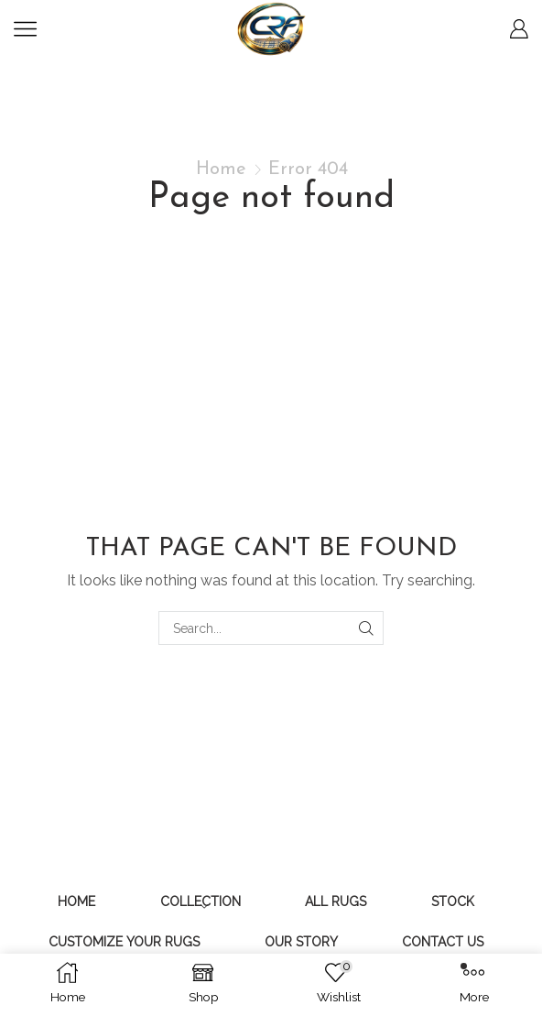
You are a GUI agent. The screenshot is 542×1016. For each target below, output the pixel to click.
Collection (200, 901)
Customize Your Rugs (124, 941)
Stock (452, 901)
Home (221, 169)
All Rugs (335, 901)
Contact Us (442, 941)
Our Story (301, 941)
